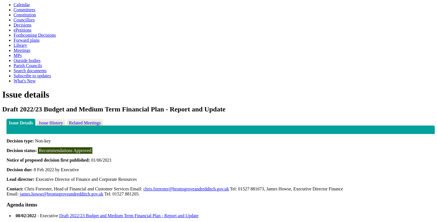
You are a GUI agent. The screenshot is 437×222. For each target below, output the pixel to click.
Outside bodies (27, 60)
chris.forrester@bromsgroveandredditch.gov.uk (186, 188)
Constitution (25, 14)
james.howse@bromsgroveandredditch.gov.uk (61, 194)
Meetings (22, 50)
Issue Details (21, 122)
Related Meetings (85, 122)
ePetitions (22, 30)
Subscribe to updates (32, 75)
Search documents (30, 70)
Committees (24, 9)
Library (20, 45)
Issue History (51, 122)
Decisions (22, 25)
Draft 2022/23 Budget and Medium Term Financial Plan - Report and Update (129, 215)
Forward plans (27, 40)
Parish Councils (28, 65)
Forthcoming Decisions (35, 35)
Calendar (22, 4)
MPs (18, 55)
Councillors (24, 19)
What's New (25, 80)
